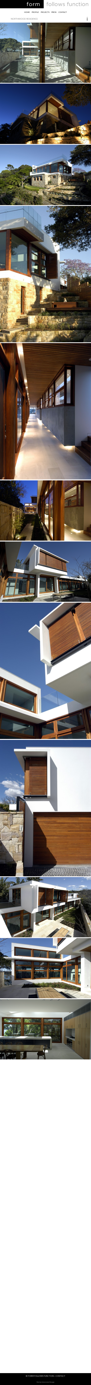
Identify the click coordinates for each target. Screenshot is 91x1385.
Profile (35, 12)
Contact (62, 12)
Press (53, 12)
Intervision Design (48, 1382)
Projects (45, 12)
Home (27, 12)
